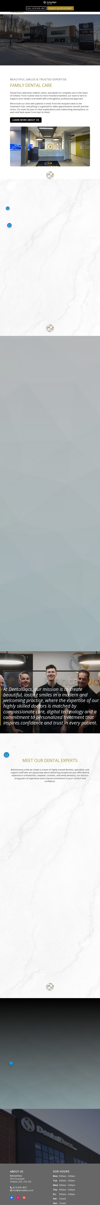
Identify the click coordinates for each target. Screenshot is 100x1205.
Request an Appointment (60, 8)
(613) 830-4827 (18, 1187)
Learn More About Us (25, 120)
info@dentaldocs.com (21, 1190)
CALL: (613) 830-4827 (36, 8)
